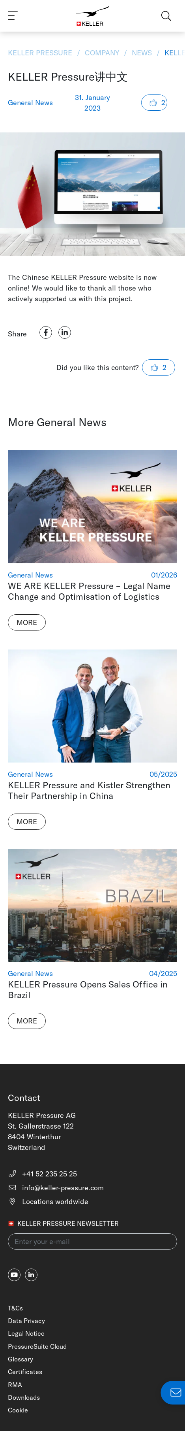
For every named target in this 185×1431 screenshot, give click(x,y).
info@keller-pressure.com (56, 1187)
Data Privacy (26, 1321)
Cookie (18, 1410)
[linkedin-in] (31, 1275)
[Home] (92, 16)
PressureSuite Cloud (37, 1346)
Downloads (24, 1397)
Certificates (25, 1372)
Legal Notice (26, 1333)
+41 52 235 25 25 (42, 1173)
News (142, 52)
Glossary (20, 1359)
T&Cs (15, 1308)
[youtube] (14, 1275)
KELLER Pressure (41, 52)
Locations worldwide (48, 1201)
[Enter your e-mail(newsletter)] (92, 1241)
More (27, 622)
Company (102, 52)
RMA (15, 1385)
